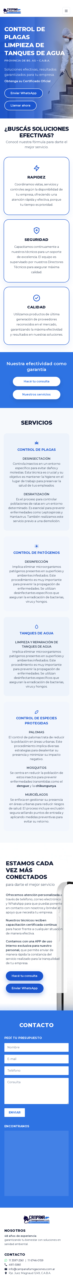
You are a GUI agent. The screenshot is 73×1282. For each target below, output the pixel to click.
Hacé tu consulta (36, 381)
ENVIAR (14, 1112)
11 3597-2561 (16, 1260)
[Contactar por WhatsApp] (36, 2)
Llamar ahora (20, 105)
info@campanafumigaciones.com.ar (32, 1269)
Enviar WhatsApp (24, 93)
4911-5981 (15, 1264)
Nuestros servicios (36, 394)
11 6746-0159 (35, 1260)
